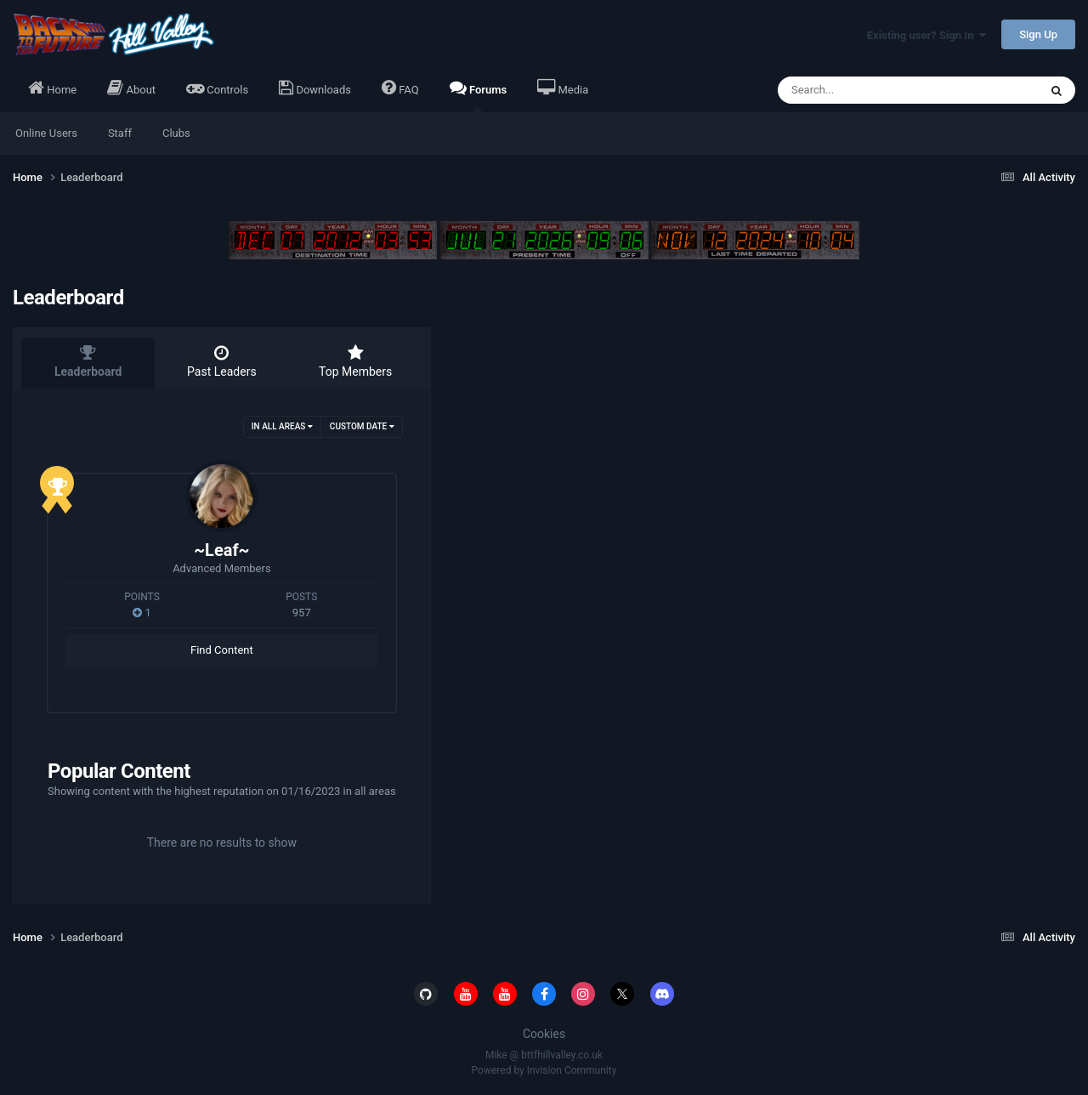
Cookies (544, 1034)
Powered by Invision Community (544, 1070)
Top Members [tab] (356, 361)
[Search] (865, 90)
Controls (217, 87)
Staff (120, 133)
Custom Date (362, 426)
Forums (478, 95)
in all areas (282, 426)
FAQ (400, 87)
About (131, 87)
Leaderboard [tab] (88, 361)
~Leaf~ (221, 550)
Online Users (46, 133)
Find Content (221, 650)
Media (562, 87)
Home (52, 87)
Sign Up (1038, 34)
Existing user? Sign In (926, 35)
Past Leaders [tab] (221, 361)
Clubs (176, 133)
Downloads (315, 87)
